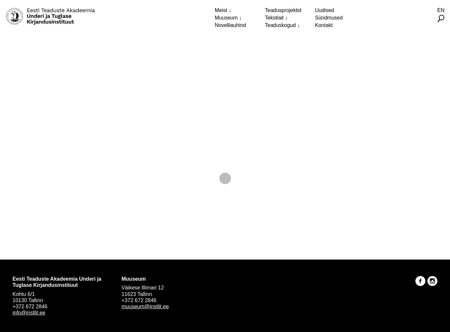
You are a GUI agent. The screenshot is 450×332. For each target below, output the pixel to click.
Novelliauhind (230, 25)
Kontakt (324, 25)
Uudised (324, 10)
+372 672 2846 (30, 306)
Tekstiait (274, 17)
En (440, 10)
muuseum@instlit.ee (145, 306)
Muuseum (226, 17)
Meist (221, 10)
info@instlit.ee (29, 312)
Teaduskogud (280, 25)
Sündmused (329, 17)
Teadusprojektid (283, 10)
